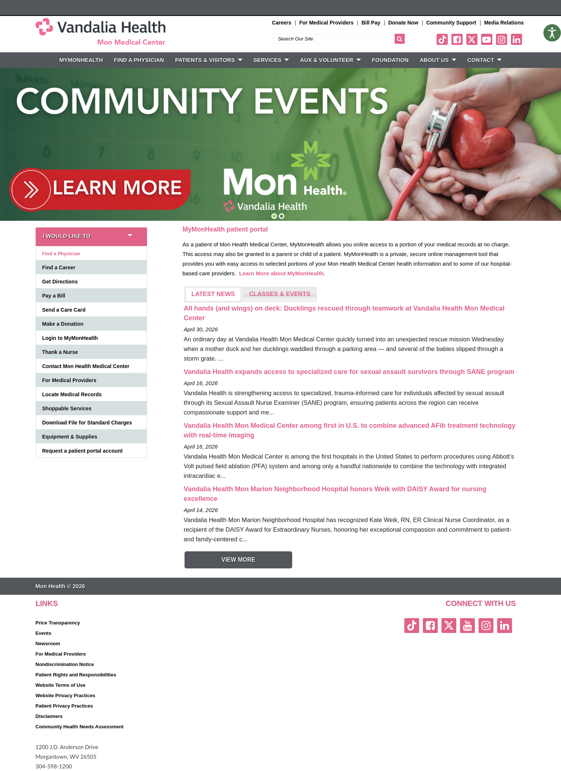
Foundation (390, 60)
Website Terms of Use (61, 685)
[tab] (213, 294)
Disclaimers (49, 716)
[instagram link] (501, 39)
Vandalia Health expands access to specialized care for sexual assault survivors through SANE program (349, 371)
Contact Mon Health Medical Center (86, 366)
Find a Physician (61, 253)
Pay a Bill (53, 296)
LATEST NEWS (213, 294)
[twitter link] (471, 39)
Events (44, 633)
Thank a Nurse (60, 352)
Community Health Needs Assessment (80, 726)
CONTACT (484, 60)
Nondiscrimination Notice (65, 664)
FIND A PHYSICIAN (139, 60)
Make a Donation (63, 324)
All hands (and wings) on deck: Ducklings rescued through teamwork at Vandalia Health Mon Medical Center (344, 313)
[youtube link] (486, 39)
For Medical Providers (326, 23)
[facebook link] (457, 39)
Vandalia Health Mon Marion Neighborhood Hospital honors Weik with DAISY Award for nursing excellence (335, 493)
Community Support (451, 23)
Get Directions (60, 282)
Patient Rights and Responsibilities (76, 675)
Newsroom (48, 643)
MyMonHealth (81, 60)
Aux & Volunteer (330, 60)
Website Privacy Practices (65, 695)
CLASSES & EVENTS (279, 294)
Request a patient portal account (82, 451)
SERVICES (271, 60)
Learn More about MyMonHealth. (282, 273)
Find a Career (58, 267)
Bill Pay (371, 23)
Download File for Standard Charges (87, 423)
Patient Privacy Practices (64, 706)
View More (238, 560)
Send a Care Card (64, 310)
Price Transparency (58, 623)
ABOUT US (438, 60)
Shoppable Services (67, 408)
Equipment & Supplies (70, 437)
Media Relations (504, 23)
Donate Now (403, 23)
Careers (281, 23)
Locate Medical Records (72, 394)
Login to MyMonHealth (70, 338)
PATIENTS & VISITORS (208, 60)
